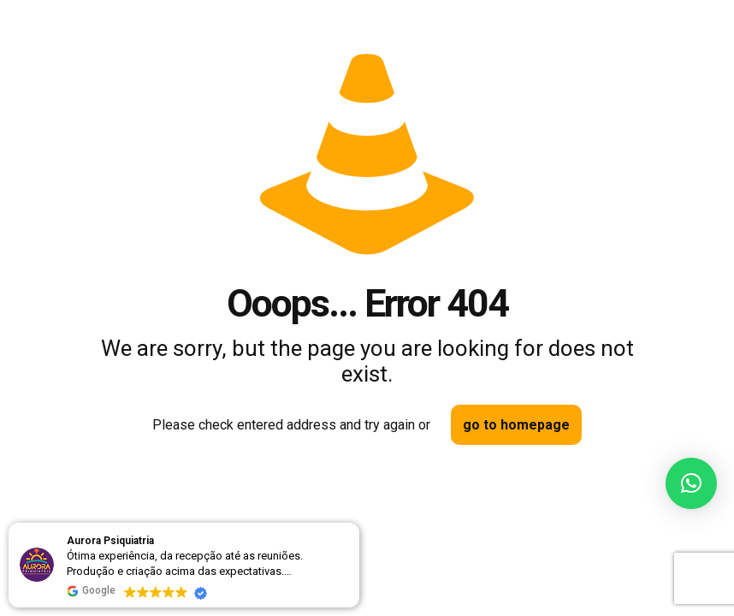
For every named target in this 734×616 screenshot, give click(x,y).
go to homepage (516, 425)
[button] (691, 483)
